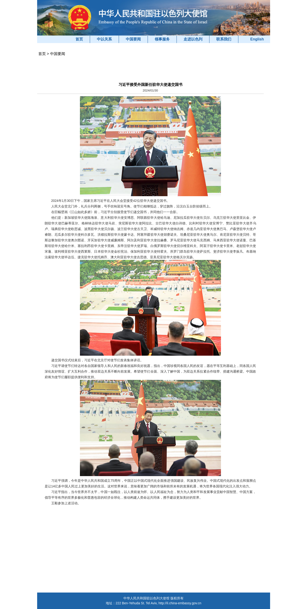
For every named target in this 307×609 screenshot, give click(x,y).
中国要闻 (133, 39)
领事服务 (162, 39)
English (257, 39)
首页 (79, 39)
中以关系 (104, 39)
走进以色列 (193, 39)
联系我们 (223, 39)
